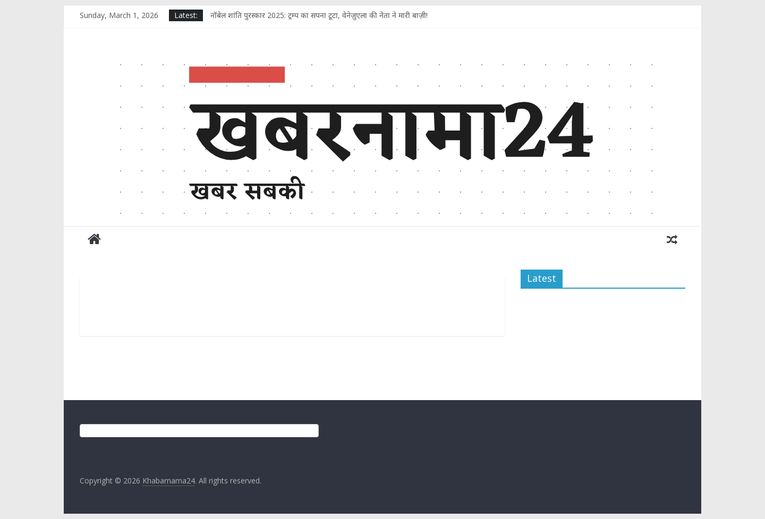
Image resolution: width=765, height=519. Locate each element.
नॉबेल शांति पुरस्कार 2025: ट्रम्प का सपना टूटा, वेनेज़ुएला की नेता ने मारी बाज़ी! (319, 15)
